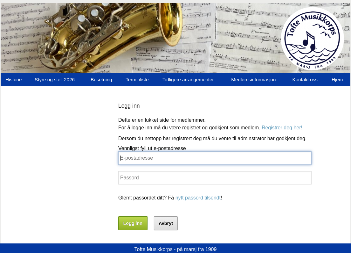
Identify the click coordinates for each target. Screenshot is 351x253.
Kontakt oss (305, 79)
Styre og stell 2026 (55, 79)
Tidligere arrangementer (188, 79)
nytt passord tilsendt (198, 197)
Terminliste (137, 79)
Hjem (337, 79)
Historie (13, 79)
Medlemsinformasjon (253, 79)
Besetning (101, 79)
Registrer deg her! (282, 127)
